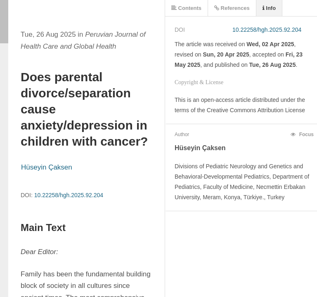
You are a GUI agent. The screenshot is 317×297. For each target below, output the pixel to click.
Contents (186, 8)
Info (269, 8)
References (232, 8)
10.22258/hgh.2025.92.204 (68, 195)
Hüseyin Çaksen (46, 167)
